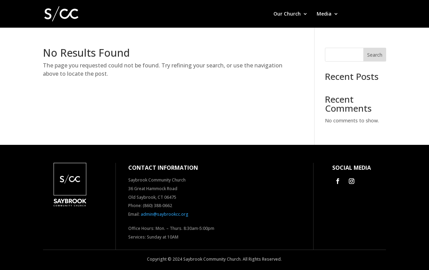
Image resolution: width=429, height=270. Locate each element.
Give (352, 14)
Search (374, 55)
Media (324, 14)
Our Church (287, 14)
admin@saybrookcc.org (164, 214)
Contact (376, 14)
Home (257, 14)
